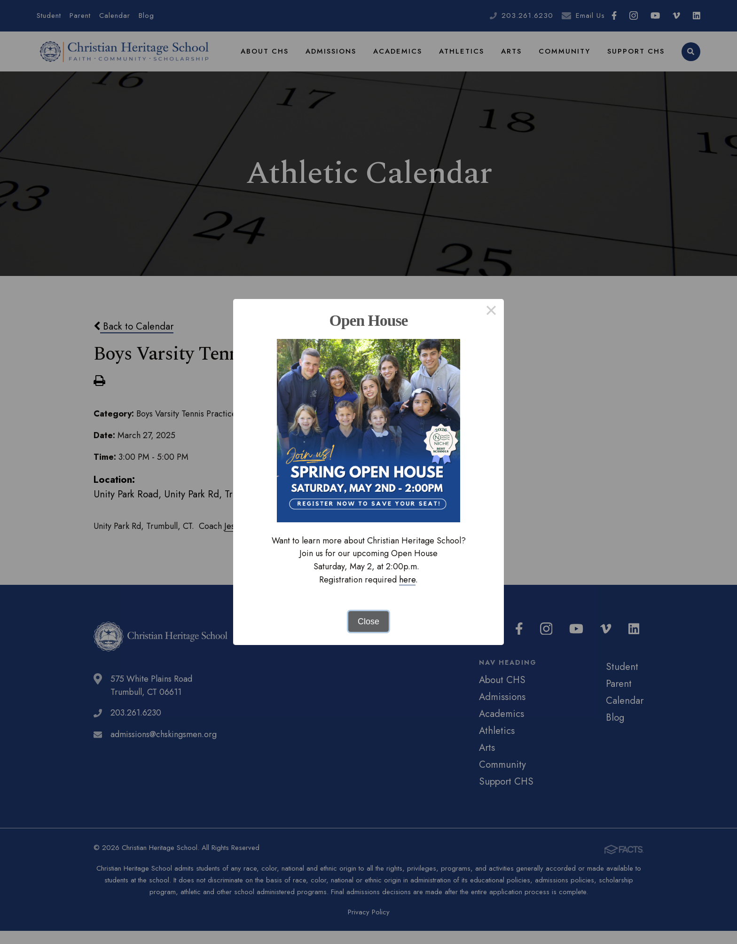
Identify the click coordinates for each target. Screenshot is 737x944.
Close (368, 621)
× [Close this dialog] (491, 311)
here (407, 580)
